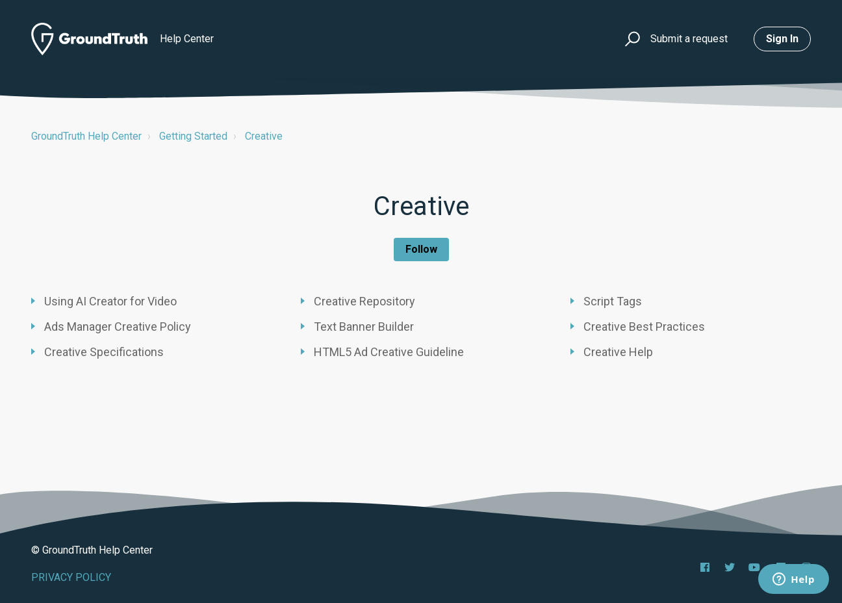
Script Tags (612, 301)
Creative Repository (364, 301)
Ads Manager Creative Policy (117, 326)
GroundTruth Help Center (86, 136)
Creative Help (618, 352)
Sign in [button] (782, 38)
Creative (264, 136)
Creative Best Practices (644, 326)
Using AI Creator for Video (110, 301)
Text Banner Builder (364, 326)
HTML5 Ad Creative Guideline (389, 352)
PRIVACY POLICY (71, 577)
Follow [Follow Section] (421, 249)
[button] (630, 39)
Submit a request (689, 38)
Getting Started (193, 136)
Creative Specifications (104, 352)
